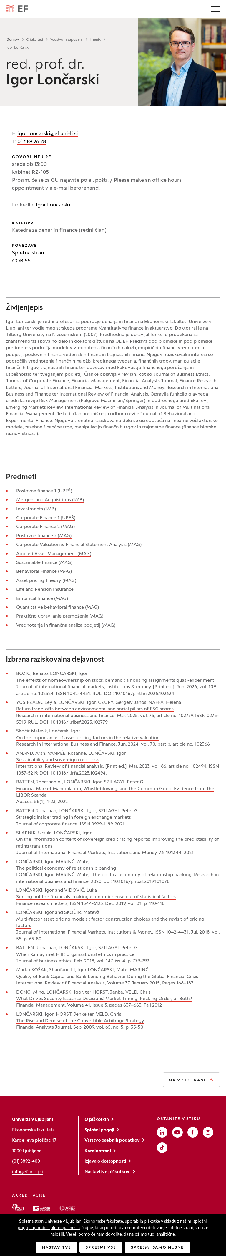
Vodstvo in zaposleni (66, 40)
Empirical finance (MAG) (42, 598)
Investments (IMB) (36, 509)
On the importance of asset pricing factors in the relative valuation (87, 738)
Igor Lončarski (53, 205)
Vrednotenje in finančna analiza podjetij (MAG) (65, 625)
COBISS (21, 261)
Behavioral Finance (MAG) (44, 571)
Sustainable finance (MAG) (44, 562)
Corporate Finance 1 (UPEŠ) (45, 518)
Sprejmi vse (101, 1248)
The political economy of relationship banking (66, 868)
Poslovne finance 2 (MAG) (44, 536)
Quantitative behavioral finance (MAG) (57, 607)
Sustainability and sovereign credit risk (57, 760)
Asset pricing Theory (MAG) (46, 580)
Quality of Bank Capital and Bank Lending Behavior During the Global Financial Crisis (107, 976)
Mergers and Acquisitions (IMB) (50, 500)
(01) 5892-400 (26, 1161)
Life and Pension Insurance (45, 589)
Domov (12, 40)
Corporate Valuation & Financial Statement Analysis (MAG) (79, 544)
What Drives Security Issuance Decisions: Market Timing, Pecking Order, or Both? (104, 999)
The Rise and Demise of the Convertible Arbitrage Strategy (80, 1021)
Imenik (95, 40)
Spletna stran (28, 253)
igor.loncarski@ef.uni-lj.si (47, 133)
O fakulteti (34, 40)
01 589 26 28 (31, 141)
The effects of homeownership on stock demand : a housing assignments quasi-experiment (115, 680)
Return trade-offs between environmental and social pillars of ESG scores (95, 709)
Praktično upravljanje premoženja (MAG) (59, 616)
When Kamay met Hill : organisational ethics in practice (75, 954)
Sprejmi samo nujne (157, 1248)
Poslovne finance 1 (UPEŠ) (44, 491)
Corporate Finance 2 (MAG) (45, 526)
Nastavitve (56, 1248)
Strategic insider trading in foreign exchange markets (73, 817)
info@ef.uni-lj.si (27, 1172)
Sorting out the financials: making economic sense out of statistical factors (96, 897)
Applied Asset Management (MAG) (53, 554)
